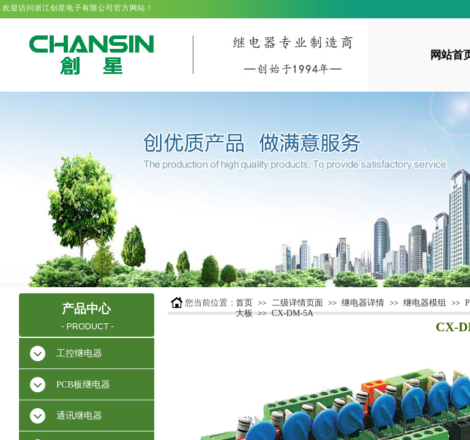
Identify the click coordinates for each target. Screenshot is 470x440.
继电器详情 (362, 302)
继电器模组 (424, 302)
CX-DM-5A (292, 313)
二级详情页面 (297, 302)
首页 (244, 302)
